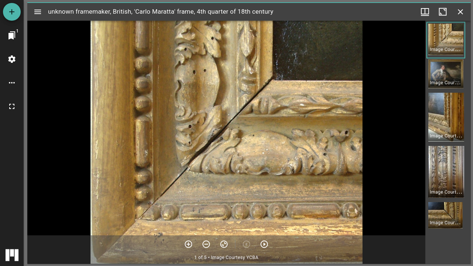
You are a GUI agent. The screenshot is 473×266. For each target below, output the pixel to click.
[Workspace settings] (12, 59)
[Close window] (460, 12)
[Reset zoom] (224, 244)
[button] (445, 40)
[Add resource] (12, 12)
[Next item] (264, 244)
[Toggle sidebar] (38, 12)
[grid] (448, 142)
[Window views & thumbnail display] (425, 12)
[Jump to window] (12, 35)
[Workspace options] (12, 83)
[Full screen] (12, 106)
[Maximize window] (443, 12)
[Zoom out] (206, 244)
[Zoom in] (188, 244)
